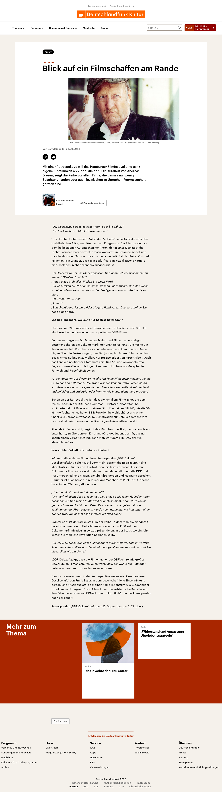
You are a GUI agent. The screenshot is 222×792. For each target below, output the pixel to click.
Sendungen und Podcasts (16, 752)
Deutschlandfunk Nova (122, 6)
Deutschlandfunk (97, 6)
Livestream (52, 747)
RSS (92, 762)
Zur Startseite (60, 721)
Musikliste (89, 28)
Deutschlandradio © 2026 (111, 779)
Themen (17, 28)
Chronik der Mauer (140, 786)
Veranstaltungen (99, 767)
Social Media (141, 752)
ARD (85, 786)
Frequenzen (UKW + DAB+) (61, 752)
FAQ (92, 747)
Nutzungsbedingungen (117, 782)
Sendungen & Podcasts (63, 28)
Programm (37, 28)
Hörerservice (141, 747)
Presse (182, 752)
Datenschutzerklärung (85, 782)
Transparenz (186, 762)
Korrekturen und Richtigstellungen (199, 767)
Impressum (143, 782)
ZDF (96, 786)
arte (121, 786)
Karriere (183, 757)
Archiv (104, 28)
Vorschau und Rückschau (16, 747)
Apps (93, 752)
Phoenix (109, 786)
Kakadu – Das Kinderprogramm (19, 762)
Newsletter (96, 757)
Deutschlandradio (189, 747)
